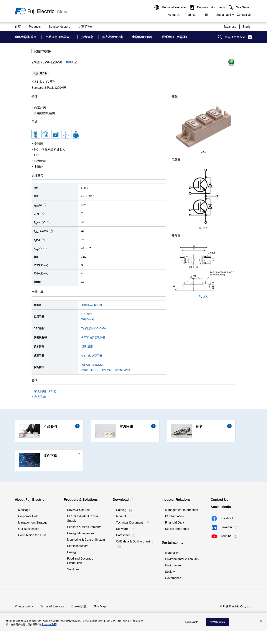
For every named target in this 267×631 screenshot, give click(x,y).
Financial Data (174, 522)
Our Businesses (28, 528)
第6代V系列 (87, 319)
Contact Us (244, 14)
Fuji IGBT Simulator (92, 364)
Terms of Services (52, 606)
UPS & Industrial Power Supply (82, 518)
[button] (45, 205)
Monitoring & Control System (86, 539)
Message (24, 509)
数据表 (70, 62)
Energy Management (81, 533)
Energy (72, 552)
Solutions (73, 569)
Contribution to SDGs (32, 535)
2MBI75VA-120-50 (91, 304)
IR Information (174, 516)
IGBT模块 (86, 314)
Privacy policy (24, 606)
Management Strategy (32, 522)
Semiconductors (77, 545)
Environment (173, 565)
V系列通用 (87, 346)
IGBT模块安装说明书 (93, 337)
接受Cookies (217, 622)
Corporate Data (28, 516)
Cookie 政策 (49, 624)
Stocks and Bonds (177, 528)
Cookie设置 (79, 606)
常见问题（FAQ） (46, 391)
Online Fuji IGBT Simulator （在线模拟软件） (107, 369)
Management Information (181, 509)
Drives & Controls (78, 509)
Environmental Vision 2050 (182, 559)
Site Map (100, 606)
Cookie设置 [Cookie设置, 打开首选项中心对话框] (191, 622)
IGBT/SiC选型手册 (91, 355)
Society (170, 571)
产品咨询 (40, 396)
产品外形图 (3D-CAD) (93, 328)
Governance (173, 578)
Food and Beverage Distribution (80, 561)
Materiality (172, 552)
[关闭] (261, 621)
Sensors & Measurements (84, 527)
